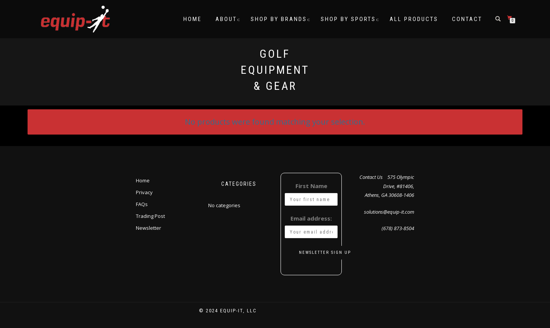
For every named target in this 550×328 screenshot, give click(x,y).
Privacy (144, 192)
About (226, 19)
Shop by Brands (279, 19)
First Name (311, 186)
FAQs (142, 204)
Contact (467, 19)
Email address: (311, 218)
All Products (414, 19)
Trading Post (150, 216)
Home (192, 19)
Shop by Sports (348, 19)
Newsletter (148, 227)
